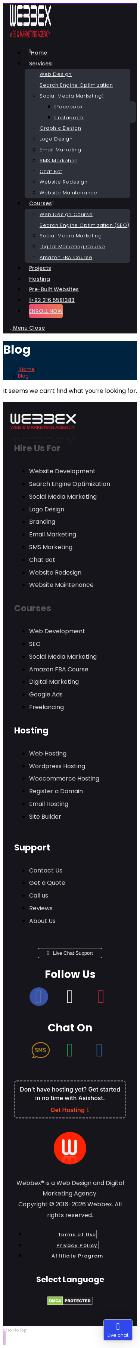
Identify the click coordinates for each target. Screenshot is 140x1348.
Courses (32, 608)
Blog (23, 375)
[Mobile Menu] (27, 328)
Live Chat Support (70, 953)
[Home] (26, 369)
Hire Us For (37, 448)
